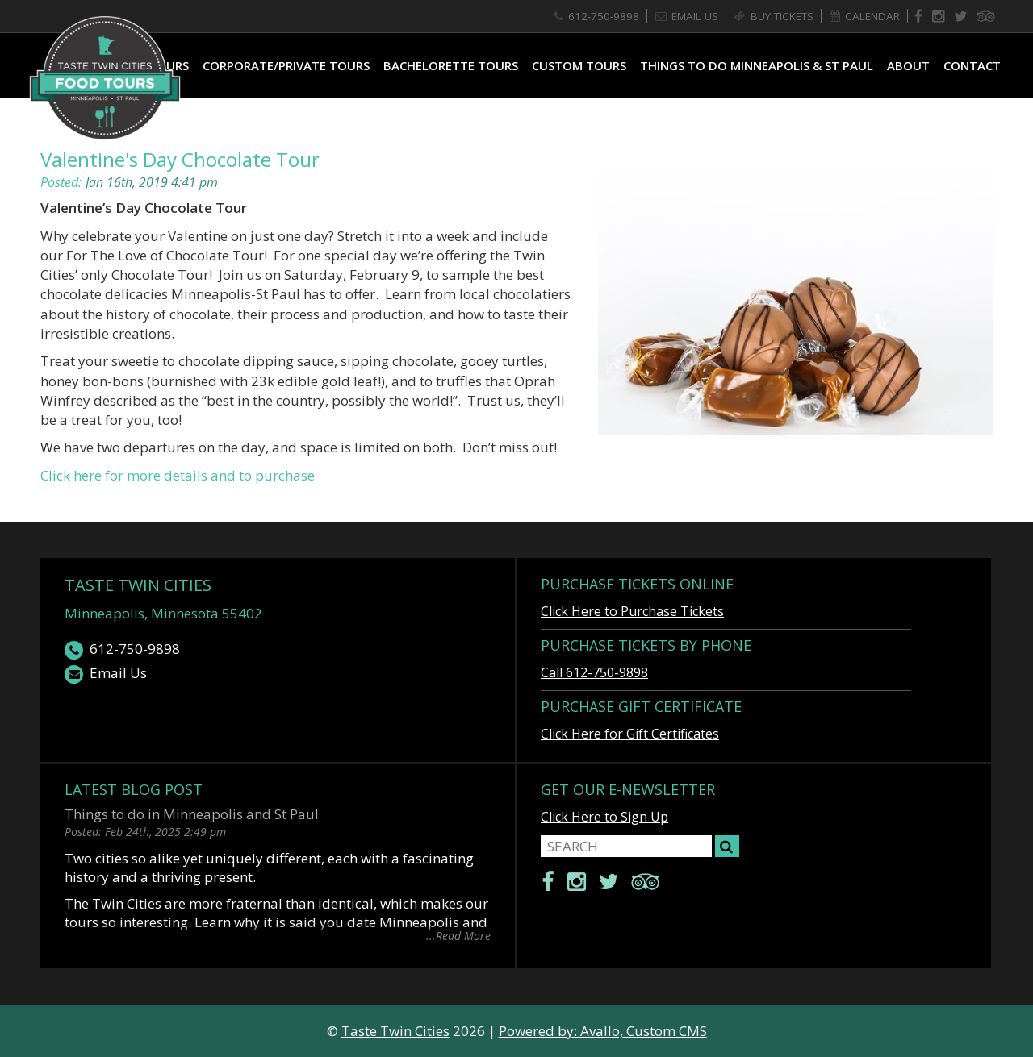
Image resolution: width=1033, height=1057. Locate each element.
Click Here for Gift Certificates (630, 734)
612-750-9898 (122, 649)
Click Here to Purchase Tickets (632, 611)
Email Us (106, 674)
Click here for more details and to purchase (177, 475)
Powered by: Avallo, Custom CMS (603, 1031)
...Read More (458, 935)
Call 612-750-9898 (594, 672)
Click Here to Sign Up (604, 817)
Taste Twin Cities (138, 585)
